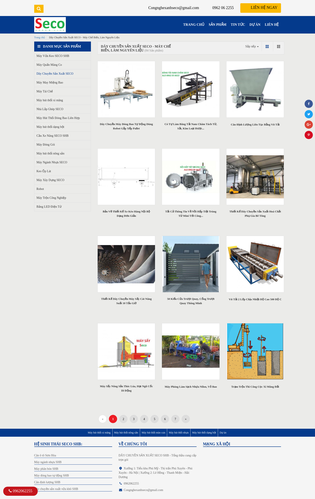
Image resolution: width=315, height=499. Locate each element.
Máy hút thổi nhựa (179, 432)
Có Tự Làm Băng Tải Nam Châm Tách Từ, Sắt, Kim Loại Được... (191, 126)
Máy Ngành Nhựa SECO (52, 162)
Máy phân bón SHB (46, 468)
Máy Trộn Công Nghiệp (51, 197)
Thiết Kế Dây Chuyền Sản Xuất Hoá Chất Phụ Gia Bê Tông (255, 213)
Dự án (223, 432)
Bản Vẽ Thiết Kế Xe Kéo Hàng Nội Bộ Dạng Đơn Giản (126, 213)
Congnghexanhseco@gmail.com (173, 8)
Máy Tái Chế (45, 91)
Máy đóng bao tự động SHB (51, 475)
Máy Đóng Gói (46, 144)
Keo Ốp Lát (44, 171)
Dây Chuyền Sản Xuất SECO (55, 73)
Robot (40, 189)
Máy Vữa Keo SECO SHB (53, 56)
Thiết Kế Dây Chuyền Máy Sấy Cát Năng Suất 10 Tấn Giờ (126, 301)
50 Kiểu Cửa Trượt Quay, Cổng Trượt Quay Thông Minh (190, 301)
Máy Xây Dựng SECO (50, 180)
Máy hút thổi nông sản (51, 153)
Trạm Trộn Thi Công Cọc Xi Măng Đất (255, 386)
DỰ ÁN (254, 24)
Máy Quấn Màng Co (49, 64)
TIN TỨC (238, 24)
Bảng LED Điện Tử (49, 206)
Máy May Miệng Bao (50, 82)
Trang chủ (39, 37)
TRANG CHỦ (193, 24)
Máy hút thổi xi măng (50, 100)
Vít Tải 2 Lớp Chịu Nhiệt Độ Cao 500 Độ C (255, 299)
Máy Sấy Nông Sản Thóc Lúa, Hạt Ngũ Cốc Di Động (126, 388)
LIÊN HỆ (272, 24)
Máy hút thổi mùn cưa (153, 432)
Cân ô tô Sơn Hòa (45, 455)
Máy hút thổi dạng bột (50, 126)
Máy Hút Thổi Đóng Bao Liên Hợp (58, 118)
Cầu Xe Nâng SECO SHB (53, 135)
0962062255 (20, 491)
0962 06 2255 (223, 8)
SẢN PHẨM (217, 24)
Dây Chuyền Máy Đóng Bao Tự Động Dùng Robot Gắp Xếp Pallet (126, 126)
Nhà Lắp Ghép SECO (50, 109)
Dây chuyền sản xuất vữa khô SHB (56, 489)
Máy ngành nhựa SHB (48, 462)
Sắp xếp (252, 46)
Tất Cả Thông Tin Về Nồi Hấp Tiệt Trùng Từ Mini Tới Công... (190, 213)
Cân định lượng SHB (47, 482)
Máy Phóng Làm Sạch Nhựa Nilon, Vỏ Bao (191, 386)
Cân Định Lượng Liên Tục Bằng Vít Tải (255, 124)
